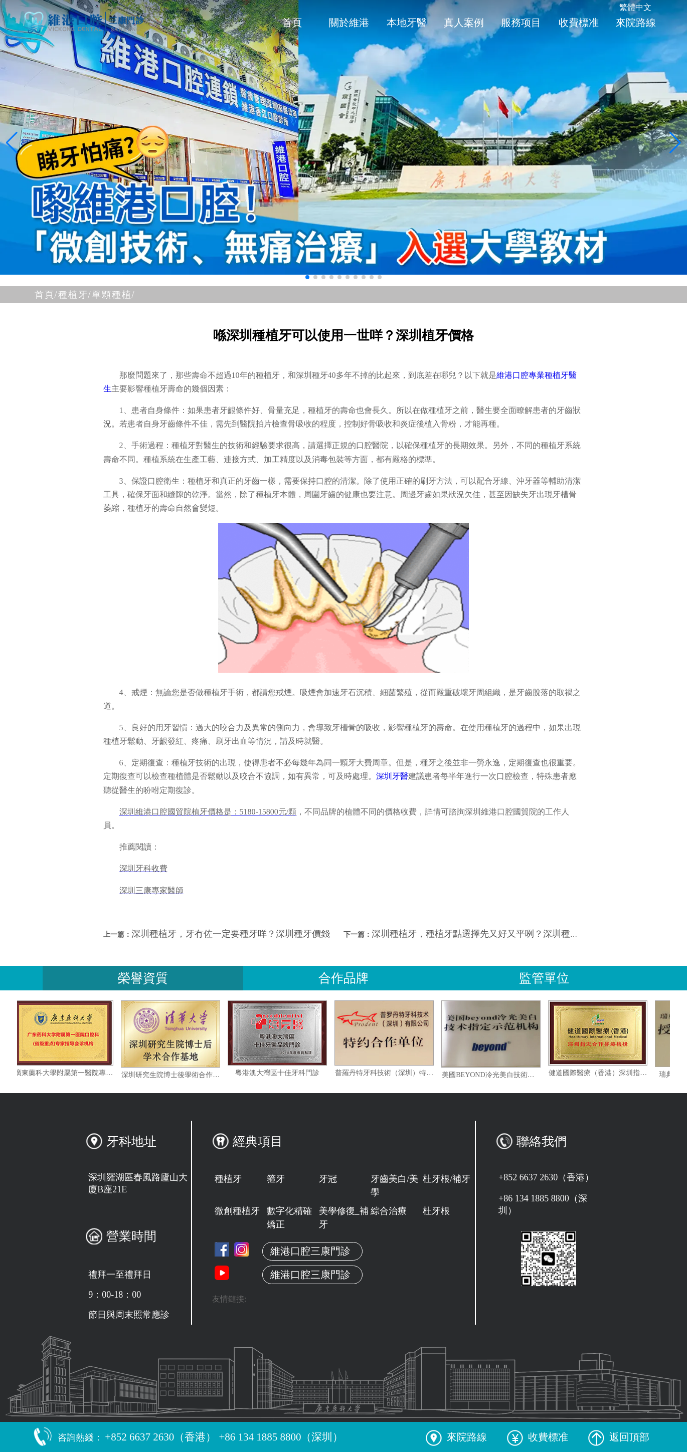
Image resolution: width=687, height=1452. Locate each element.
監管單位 (544, 978)
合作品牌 (343, 978)
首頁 (292, 22)
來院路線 (636, 22)
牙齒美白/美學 (394, 1185)
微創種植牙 (237, 1211)
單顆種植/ (113, 295)
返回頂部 (618, 1436)
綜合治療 (389, 1211)
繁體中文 (635, 7)
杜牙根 (436, 1211)
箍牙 (276, 1179)
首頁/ (46, 295)
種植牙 (228, 1179)
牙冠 (328, 1179)
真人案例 (464, 22)
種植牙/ (75, 295)
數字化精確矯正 (289, 1217)
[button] (307, 277)
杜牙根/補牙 (446, 1179)
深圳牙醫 (392, 776)
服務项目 (521, 22)
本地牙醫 (407, 22)
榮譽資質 (143, 978)
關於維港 (349, 22)
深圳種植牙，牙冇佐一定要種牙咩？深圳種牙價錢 (230, 934)
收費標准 (579, 22)
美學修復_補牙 (344, 1217)
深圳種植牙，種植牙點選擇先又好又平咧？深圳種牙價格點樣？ (498, 934)
